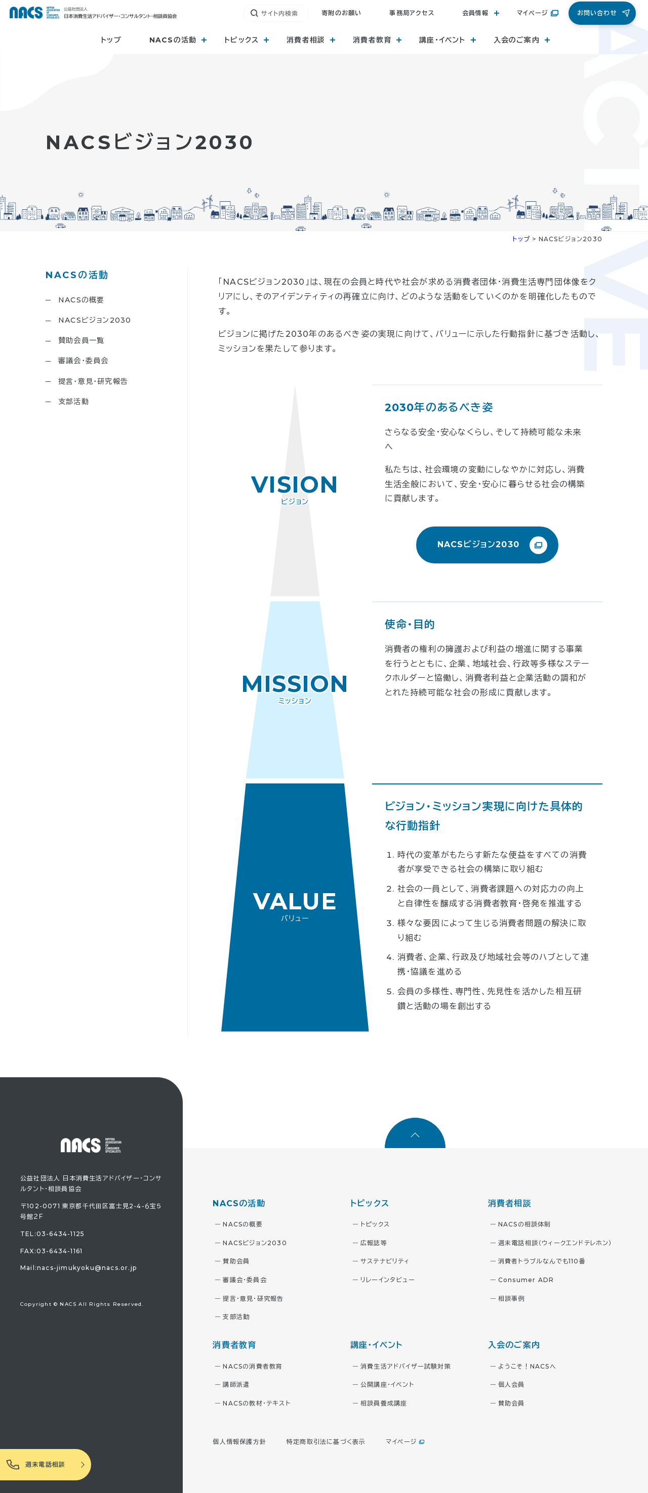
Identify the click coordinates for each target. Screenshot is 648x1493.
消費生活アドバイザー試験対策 (405, 1366)
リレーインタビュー (387, 1280)
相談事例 (511, 1298)
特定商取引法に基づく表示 (326, 1441)
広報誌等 (373, 1243)
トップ (111, 40)
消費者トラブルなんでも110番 (542, 1261)
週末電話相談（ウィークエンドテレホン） (555, 1243)
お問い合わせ (597, 13)
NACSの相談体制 (524, 1224)
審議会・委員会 (83, 360)
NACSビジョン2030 (94, 320)
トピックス (375, 1224)
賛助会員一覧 (81, 340)
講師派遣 (236, 1384)
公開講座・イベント (387, 1384)
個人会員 (511, 1384)
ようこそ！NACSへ (527, 1366)
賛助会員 (236, 1261)
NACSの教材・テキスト (256, 1403)
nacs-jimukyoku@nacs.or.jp (87, 1267)
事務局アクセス (411, 13)
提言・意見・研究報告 (93, 381)
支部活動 (73, 401)
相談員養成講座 (383, 1403)
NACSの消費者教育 (252, 1366)
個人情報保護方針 (239, 1441)
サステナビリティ (385, 1261)
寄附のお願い (341, 13)
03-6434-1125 (60, 1234)
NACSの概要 (81, 299)
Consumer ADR (526, 1280)
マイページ (532, 13)
